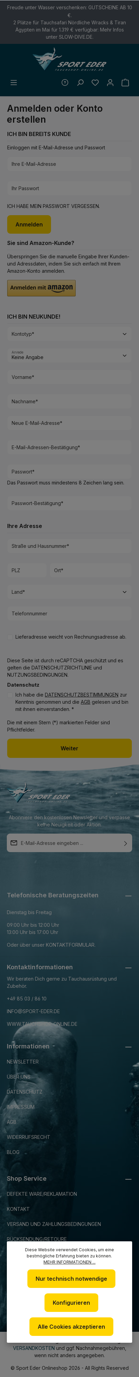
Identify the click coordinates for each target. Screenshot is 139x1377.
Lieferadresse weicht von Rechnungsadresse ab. (70, 637)
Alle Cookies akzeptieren (71, 1326)
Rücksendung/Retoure (37, 1239)
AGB (85, 702)
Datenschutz (24, 1092)
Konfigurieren (71, 1302)
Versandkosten (34, 1348)
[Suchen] (80, 82)
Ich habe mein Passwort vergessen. (53, 206)
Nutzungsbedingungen (37, 675)
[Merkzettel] (95, 82)
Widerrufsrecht (28, 1137)
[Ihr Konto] (110, 82)
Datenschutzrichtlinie (61, 668)
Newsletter (23, 1062)
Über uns (18, 1077)
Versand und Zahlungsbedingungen (54, 1224)
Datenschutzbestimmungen (81, 695)
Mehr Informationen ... (69, 1262)
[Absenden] (125, 843)
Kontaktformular (70, 945)
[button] (41, 288)
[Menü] (14, 82)
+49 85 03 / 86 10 (27, 998)
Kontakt (18, 1209)
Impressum (21, 1107)
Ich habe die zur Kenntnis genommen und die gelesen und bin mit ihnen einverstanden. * (71, 702)
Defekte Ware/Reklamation (42, 1194)
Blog (13, 1152)
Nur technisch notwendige (71, 1278)
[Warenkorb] (125, 82)
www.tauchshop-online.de (42, 1024)
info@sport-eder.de (33, 1011)
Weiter (69, 748)
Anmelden (29, 224)
